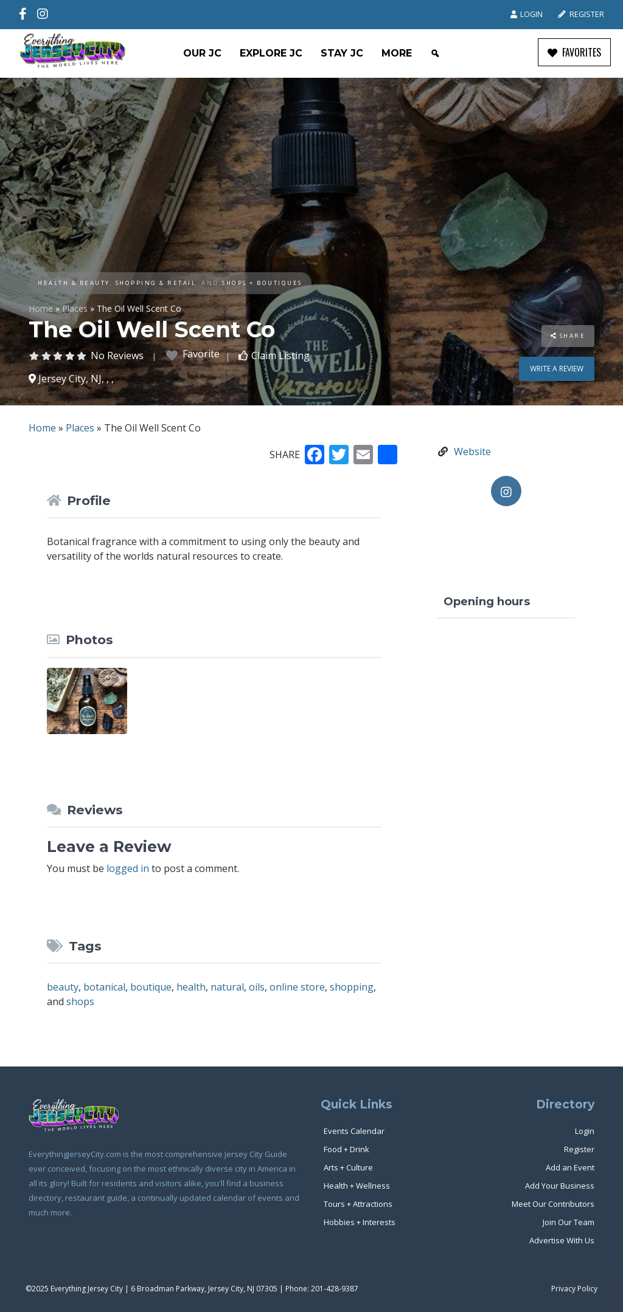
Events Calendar (354, 1130)
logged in (127, 868)
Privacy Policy (574, 1288)
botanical (104, 987)
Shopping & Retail (156, 283)
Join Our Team (568, 1222)
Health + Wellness (357, 1185)
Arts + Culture (348, 1167)
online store (297, 987)
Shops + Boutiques (262, 283)
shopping (352, 987)
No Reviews (117, 355)
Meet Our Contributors (553, 1203)
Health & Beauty (74, 283)
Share (568, 336)
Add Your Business (559, 1185)
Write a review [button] (556, 368)
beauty (62, 987)
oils (257, 987)
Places (75, 308)
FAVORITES (574, 52)
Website (472, 451)
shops (80, 1001)
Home (41, 308)
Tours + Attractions (358, 1203)
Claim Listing (280, 355)
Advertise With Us (561, 1240)
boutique (151, 987)
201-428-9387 (334, 1288)
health (191, 987)
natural (227, 987)
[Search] (435, 53)
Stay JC (342, 53)
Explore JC (271, 53)
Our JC (202, 53)
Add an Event (570, 1167)
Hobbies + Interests (359, 1222)
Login (526, 14)
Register (580, 14)
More (396, 53)
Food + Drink (346, 1149)
